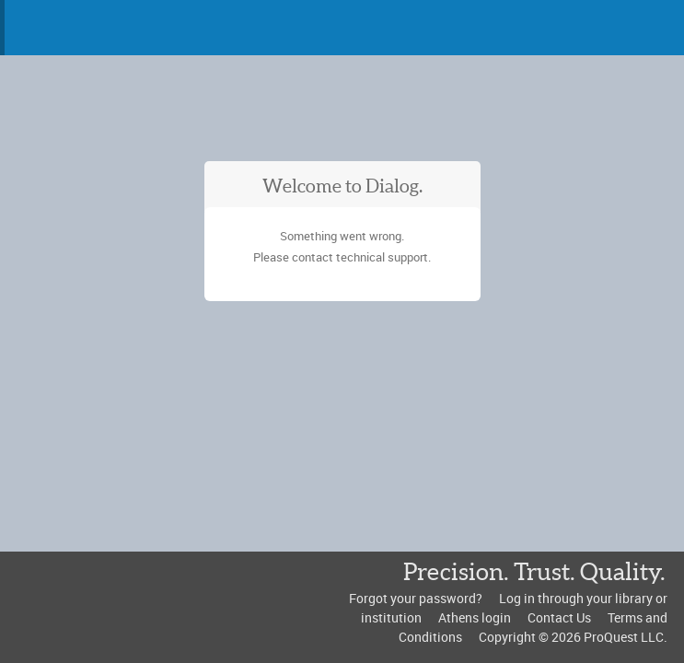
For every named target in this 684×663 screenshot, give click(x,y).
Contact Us (559, 617)
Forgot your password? (415, 598)
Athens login (474, 617)
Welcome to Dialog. (342, 186)
